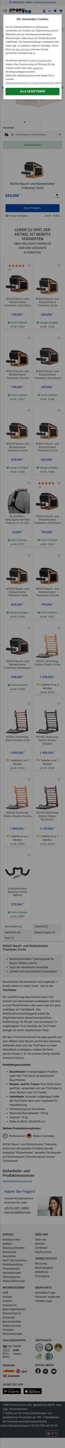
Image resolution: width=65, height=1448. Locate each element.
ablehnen (38, 68)
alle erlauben (23, 49)
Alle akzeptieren (32, 91)
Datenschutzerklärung (18, 83)
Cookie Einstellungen (40, 60)
